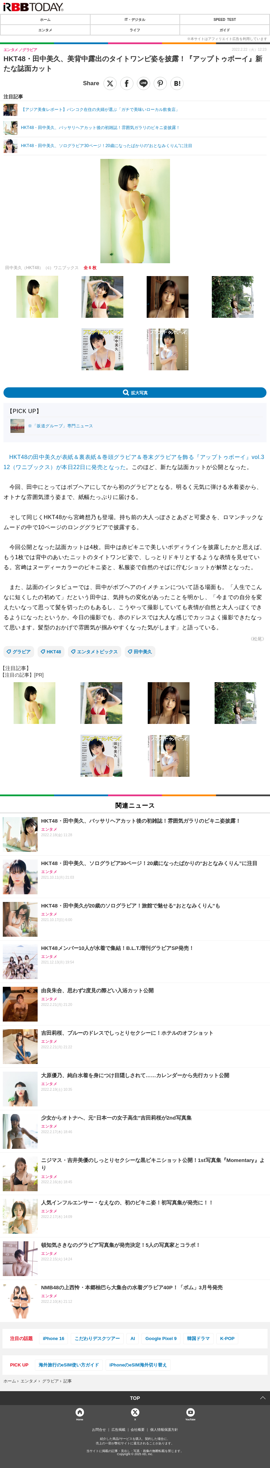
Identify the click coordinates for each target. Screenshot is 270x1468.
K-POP (227, 1338)
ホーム (45, 19)
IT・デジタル (135, 19)
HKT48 (54, 651)
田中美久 (143, 651)
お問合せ (99, 1429)
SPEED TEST (225, 19)
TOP (135, 1398)
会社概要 (138, 1429)
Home (79, 1419)
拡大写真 (139, 392)
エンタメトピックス (97, 651)
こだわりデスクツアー (97, 1338)
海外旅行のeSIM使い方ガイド (69, 1365)
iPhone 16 (53, 1338)
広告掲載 (118, 1429)
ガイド (224, 30)
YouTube (190, 1419)
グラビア (22, 651)
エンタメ (45, 30)
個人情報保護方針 (164, 1429)
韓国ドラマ (198, 1338)
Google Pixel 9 (161, 1338)
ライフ (135, 30)
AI (132, 1338)
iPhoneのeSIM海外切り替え (138, 1365)
